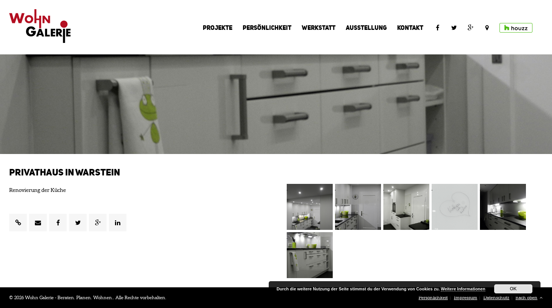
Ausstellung (366, 27)
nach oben (529, 297)
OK (513, 289)
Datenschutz (496, 297)
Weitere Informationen (463, 289)
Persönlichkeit (267, 27)
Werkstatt (318, 27)
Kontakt (410, 27)
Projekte (217, 27)
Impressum (465, 297)
